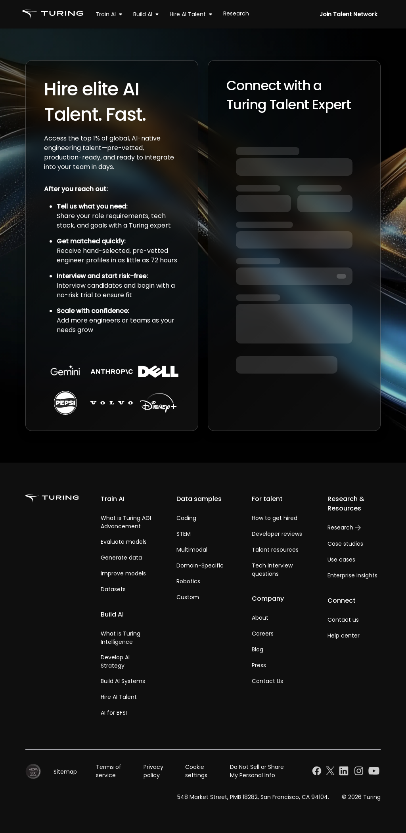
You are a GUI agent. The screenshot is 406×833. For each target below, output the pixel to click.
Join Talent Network (348, 14)
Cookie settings (196, 771)
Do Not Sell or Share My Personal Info (257, 771)
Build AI (147, 14)
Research (236, 13)
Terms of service (108, 771)
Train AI (110, 14)
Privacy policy (153, 771)
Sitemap (65, 772)
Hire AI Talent (192, 14)
